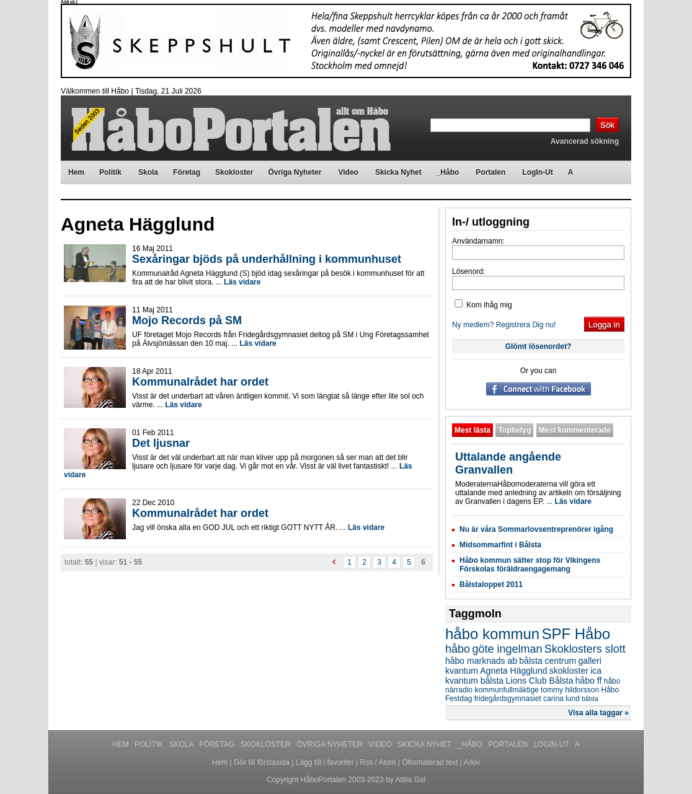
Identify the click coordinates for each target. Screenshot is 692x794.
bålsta (590, 698)
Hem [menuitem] (76, 172)
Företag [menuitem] (186, 172)
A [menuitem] (571, 172)
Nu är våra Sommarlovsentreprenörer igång (536, 529)
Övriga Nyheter (330, 744)
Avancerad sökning (585, 141)
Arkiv (472, 762)
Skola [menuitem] (148, 172)
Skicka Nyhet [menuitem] (398, 172)
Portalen (509, 744)
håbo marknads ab (481, 661)
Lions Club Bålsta (540, 681)
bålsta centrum (547, 661)
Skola (182, 744)
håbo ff (588, 681)
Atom (387, 762)
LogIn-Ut (551, 744)
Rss (366, 762)
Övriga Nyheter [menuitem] (294, 172)
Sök (607, 125)
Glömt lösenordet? (538, 346)
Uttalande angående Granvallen (508, 463)
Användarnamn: (478, 241)
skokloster (568, 671)
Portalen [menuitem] (490, 172)
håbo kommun (492, 633)
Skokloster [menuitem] (234, 172)
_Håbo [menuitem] (448, 172)
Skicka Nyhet (425, 744)
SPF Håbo (575, 633)
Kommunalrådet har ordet (200, 382)
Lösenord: (468, 271)
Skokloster (267, 744)
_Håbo (471, 744)
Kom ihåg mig (483, 305)
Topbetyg (514, 430)
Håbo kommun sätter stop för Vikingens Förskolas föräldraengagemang (529, 564)
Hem (121, 744)
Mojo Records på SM (187, 320)
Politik (150, 744)
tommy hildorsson (570, 690)
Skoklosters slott (585, 649)
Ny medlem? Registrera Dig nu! (504, 324)
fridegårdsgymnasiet (507, 698)
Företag (217, 744)
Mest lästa (472, 430)
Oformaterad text (430, 762)
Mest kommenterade (575, 430)
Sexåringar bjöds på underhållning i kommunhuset (266, 259)
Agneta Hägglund (513, 671)
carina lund (561, 698)
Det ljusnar (161, 443)
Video (381, 744)
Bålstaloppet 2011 (491, 584)
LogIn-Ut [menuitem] (537, 172)
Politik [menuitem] (110, 172)
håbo (457, 649)
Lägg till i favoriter (325, 762)
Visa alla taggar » (598, 712)
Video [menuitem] (348, 172)
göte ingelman (507, 649)
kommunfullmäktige (506, 690)
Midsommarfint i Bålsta (500, 544)
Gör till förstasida (262, 762)
